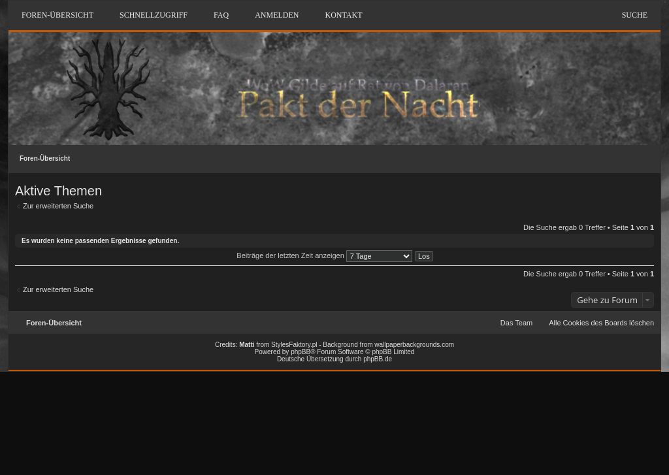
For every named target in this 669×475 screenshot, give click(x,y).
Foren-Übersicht (45, 158)
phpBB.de (377, 359)
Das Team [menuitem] (516, 323)
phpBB (300, 351)
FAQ (221, 15)
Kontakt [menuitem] (343, 15)
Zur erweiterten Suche (58, 206)
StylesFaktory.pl (294, 344)
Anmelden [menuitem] (277, 15)
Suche (634, 15)
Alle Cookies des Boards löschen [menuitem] (601, 323)
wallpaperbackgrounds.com (414, 344)
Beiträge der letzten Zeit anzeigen (324, 255)
